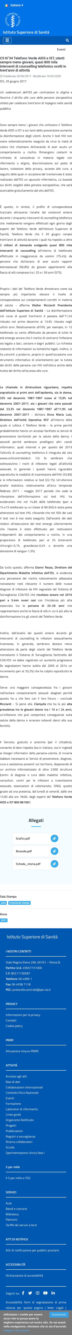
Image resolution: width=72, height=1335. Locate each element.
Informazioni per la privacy (23, 1029)
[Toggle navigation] (7, 40)
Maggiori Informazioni (16, 1330)
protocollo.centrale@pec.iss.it (31, 1004)
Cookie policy (14, 1040)
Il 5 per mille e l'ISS (18, 1192)
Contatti (11, 1034)
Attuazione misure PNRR (22, 1065)
